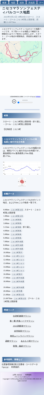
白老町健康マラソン (22, 316)
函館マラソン (11, 341)
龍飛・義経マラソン (22, 346)
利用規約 (38, 96)
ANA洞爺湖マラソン (22, 326)
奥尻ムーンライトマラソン (22, 336)
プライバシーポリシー (22, 377)
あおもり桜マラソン (30, 341)
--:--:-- (25, 100)
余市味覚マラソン (22, 331)
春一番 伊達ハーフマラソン (22, 321)
